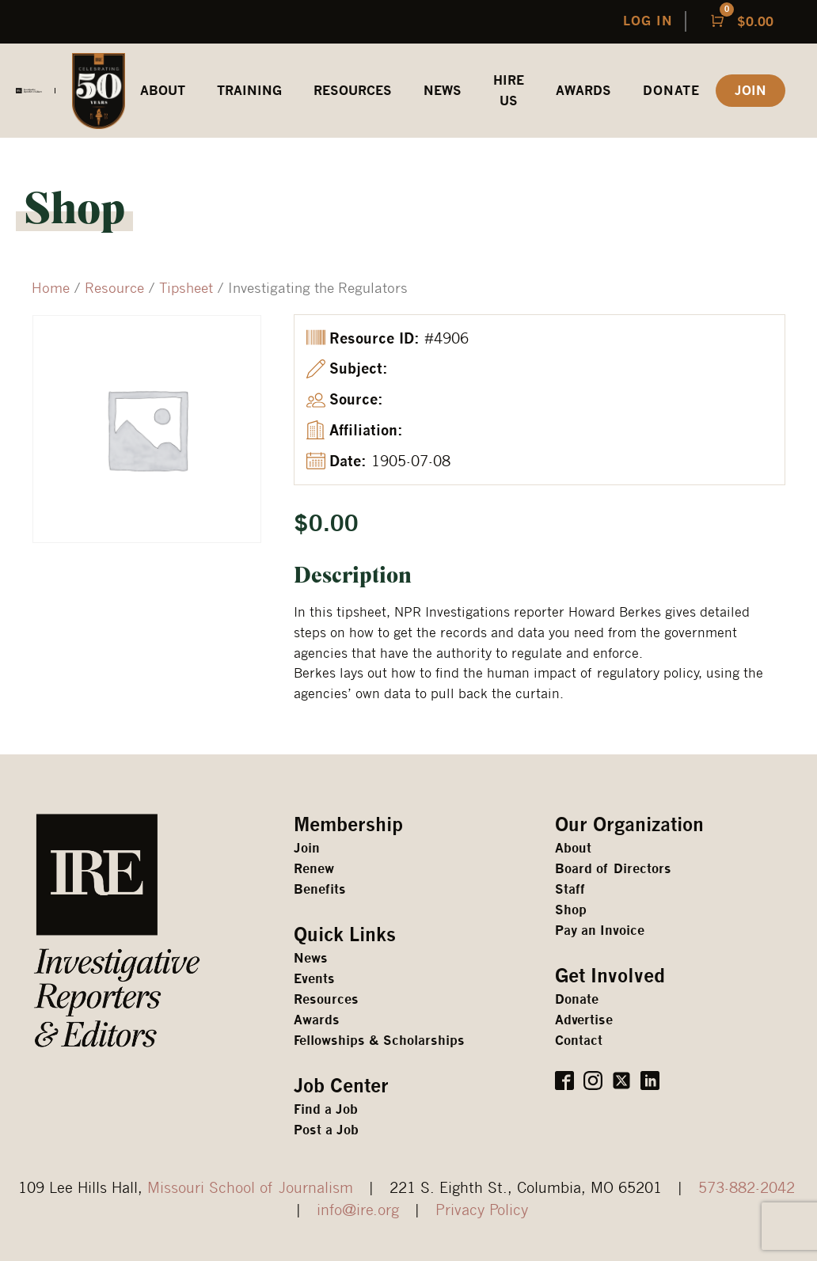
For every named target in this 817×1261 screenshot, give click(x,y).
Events (314, 978)
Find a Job (326, 1109)
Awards (317, 1019)
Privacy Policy (481, 1209)
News (443, 90)
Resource (114, 287)
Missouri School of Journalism (250, 1187)
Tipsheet (186, 287)
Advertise (584, 1019)
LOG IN (648, 20)
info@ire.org (358, 1209)
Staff (570, 889)
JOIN (750, 90)
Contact (578, 1040)
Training (249, 90)
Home (51, 287)
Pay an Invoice (599, 930)
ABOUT (162, 90)
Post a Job (326, 1130)
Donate (671, 90)
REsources (353, 90)
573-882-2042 (746, 1187)
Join (307, 848)
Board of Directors (613, 868)
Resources (326, 999)
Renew (314, 868)
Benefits (320, 889)
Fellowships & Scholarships (379, 1040)
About (573, 848)
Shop (571, 909)
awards (583, 90)
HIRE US (508, 90)
